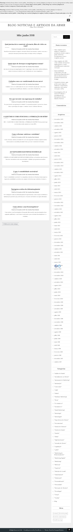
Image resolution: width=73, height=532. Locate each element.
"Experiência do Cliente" (61, 420)
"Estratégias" (58, 416)
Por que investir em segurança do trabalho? (25, 99)
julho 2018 (57, 335)
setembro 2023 (58, 172)
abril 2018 (57, 345)
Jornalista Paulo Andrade (33, 49)
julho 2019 (57, 315)
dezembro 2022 (58, 202)
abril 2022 (57, 229)
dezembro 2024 (58, 139)
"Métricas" (57, 464)
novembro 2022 (58, 205)
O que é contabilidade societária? (25, 171)
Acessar (55, 513)
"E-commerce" (58, 403)
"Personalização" (59, 481)
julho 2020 (57, 288)
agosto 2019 (57, 312)
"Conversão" (58, 386)
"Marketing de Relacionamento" (59, 453)
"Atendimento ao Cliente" (61, 377)
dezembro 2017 (58, 358)
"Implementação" (59, 440)
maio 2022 (57, 225)
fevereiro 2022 (58, 235)
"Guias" (56, 436)
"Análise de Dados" (59, 373)
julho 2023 (57, 179)
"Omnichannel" (58, 474)
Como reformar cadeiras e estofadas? (25, 134)
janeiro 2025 (57, 136)
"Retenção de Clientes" (61, 488)
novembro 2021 (58, 245)
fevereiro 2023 (58, 195)
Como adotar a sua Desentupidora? (25, 207)
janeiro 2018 (57, 355)
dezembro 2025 (58, 119)
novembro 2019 (58, 305)
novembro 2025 (58, 122)
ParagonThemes (58, 530)
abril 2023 (57, 189)
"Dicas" (56, 400)
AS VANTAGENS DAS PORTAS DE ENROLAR (25, 152)
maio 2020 (57, 295)
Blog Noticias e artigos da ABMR (36, 25)
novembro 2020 (58, 275)
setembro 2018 (58, 328)
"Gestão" (56, 433)
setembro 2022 (58, 212)
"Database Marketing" (60, 396)
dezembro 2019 (58, 302)
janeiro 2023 (58, 199)
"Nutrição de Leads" (60, 471)
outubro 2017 (58, 362)
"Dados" (56, 393)
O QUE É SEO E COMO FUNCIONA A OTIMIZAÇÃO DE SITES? (26, 116)
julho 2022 (57, 219)
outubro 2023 (58, 169)
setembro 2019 (58, 308)
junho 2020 (57, 292)
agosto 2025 (57, 132)
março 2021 (57, 262)
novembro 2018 (58, 322)
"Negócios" (57, 468)
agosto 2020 (57, 285)
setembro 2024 (58, 149)
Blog (55, 501)
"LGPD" (56, 450)
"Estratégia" (57, 413)
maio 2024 (57, 152)
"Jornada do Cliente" (60, 443)
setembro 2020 (58, 282)
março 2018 (57, 348)
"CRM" (56, 390)
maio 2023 (57, 185)
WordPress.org (57, 520)
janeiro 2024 (58, 159)
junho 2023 (57, 182)
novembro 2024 (58, 142)
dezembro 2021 (58, 242)
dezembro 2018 (58, 318)
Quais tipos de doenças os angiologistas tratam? (25, 64)
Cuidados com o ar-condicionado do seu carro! (26, 81)
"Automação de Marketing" (62, 380)
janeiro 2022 (57, 239)
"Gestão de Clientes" (60, 426)
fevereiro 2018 (58, 352)
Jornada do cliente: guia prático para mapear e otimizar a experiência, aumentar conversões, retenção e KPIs (61, 86)
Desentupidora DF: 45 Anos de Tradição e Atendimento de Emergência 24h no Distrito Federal (60, 95)
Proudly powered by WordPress (32, 530)
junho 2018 (57, 338)
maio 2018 (57, 342)
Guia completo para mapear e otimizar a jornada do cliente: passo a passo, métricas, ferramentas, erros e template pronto (62, 54)
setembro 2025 (58, 129)
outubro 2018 (58, 325)
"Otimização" (58, 478)
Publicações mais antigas (11, 224)
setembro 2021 (58, 252)
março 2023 (57, 192)
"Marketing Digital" (59, 458)
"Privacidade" (58, 484)
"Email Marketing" (59, 410)
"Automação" (58, 383)
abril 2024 (57, 156)
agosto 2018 (57, 332)
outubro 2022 (58, 209)
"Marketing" (57, 461)
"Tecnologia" (58, 491)
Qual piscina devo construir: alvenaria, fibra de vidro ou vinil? (25, 45)
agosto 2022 (57, 215)
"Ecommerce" (58, 406)
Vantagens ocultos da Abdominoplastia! (25, 189)
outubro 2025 (58, 126)
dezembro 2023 (58, 162)
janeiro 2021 (57, 269)
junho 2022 (57, 222)
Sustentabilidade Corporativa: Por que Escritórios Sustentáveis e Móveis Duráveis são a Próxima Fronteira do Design (61, 75)
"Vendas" (56, 498)
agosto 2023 (57, 175)
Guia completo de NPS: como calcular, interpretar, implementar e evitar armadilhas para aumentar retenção (62, 64)
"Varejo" (56, 494)
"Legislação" (57, 446)
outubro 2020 (58, 278)
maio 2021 (57, 255)
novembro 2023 (58, 165)
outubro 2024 (58, 146)
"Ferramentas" (58, 423)
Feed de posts (63, 513)
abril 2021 (57, 259)
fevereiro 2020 (58, 298)
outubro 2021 (58, 249)
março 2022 (57, 232)
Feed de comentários (59, 516)
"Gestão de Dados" (59, 430)
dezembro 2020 (58, 272)
